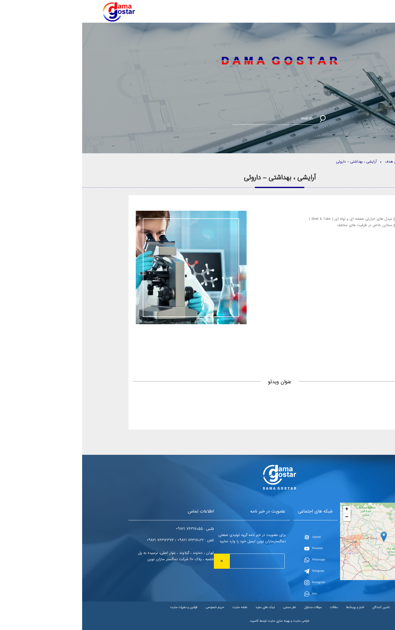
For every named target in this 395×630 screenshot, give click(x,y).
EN (349, 14)
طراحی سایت (219, 620)
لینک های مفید (183, 607)
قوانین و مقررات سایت (101, 607)
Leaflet (341, 578)
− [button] (264, 517)
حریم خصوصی (132, 607)
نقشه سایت (157, 607)
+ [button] (264, 509)
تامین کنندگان (298, 607)
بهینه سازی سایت (196, 620)
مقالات (252, 607)
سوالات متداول (231, 607)
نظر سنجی (207, 607)
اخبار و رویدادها (273, 607)
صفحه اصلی (338, 162)
